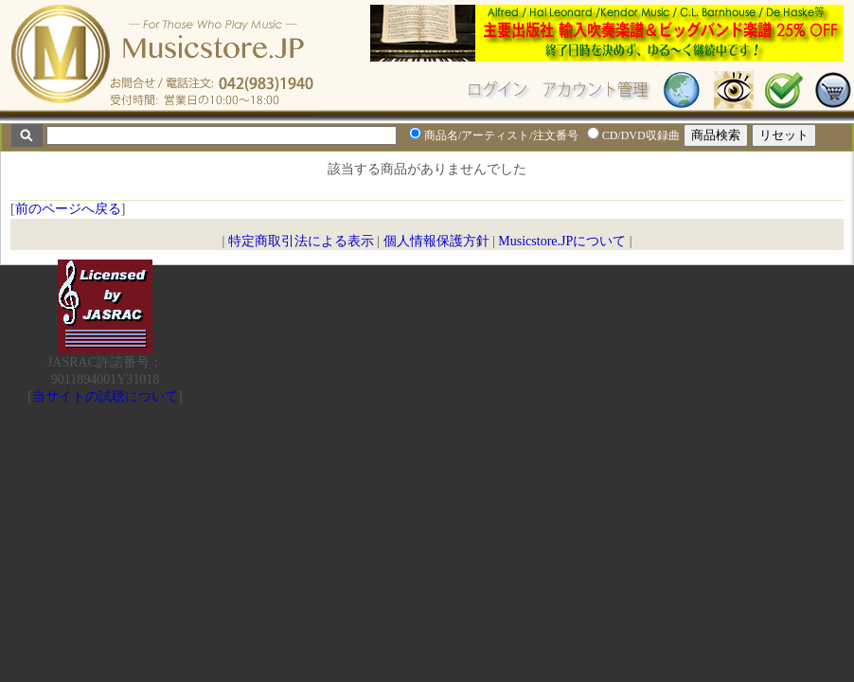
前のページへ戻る (68, 209)
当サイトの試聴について (105, 396)
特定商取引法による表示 (301, 241)
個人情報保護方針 (436, 241)
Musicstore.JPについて (562, 241)
